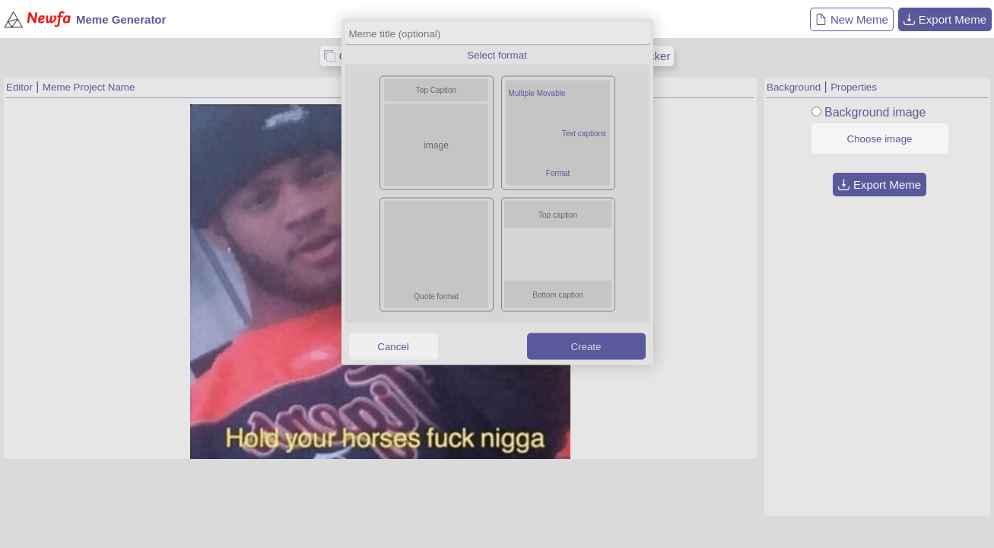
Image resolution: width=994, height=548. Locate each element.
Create (585, 346)
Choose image (880, 139)
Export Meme (944, 19)
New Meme (851, 19)
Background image (875, 112)
